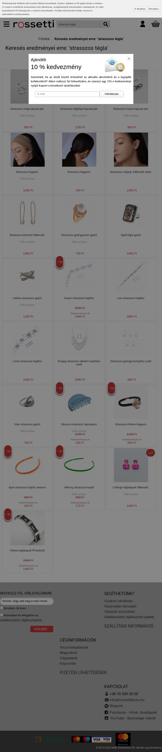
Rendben (140, 8)
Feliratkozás (112, 94)
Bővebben (153, 8)
